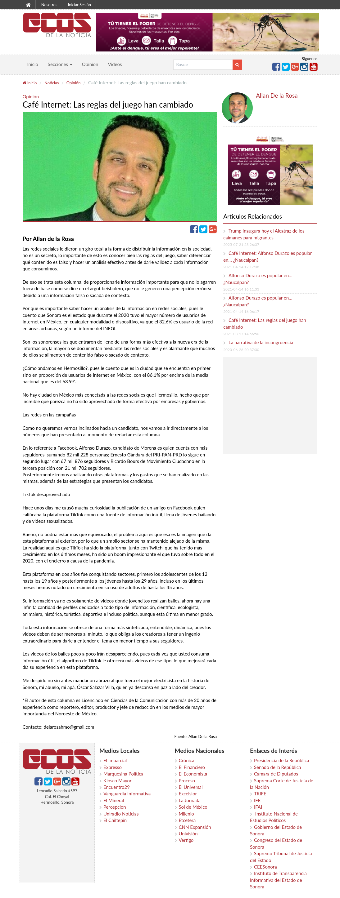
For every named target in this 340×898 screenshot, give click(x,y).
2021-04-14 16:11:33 (241, 289)
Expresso (112, 767)
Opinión (73, 82)
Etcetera (187, 820)
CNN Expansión (195, 827)
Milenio (186, 813)
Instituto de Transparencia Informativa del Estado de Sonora (278, 879)
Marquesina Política (123, 773)
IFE (257, 800)
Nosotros (49, 4)
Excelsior (188, 793)
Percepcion (114, 807)
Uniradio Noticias (120, 813)
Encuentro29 (116, 787)
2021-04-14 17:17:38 (241, 267)
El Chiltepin (115, 820)
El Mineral (113, 800)
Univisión (188, 833)
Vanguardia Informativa (127, 793)
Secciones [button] (60, 64)
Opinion (90, 64)
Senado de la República (277, 767)
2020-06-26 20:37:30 (241, 349)
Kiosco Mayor (117, 780)
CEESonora (265, 866)
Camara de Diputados (276, 773)
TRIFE (260, 793)
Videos (115, 64)
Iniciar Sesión (79, 4)
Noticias (51, 82)
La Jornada (190, 800)
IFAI (258, 807)
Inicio (32, 64)
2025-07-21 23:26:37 (241, 244)
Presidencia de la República (281, 760)
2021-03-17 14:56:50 (241, 333)
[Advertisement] (277, 405)
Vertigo (186, 840)
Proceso (187, 780)
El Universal (191, 787)
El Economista (193, 773)
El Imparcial (115, 760)
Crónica (186, 760)
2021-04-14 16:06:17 (241, 311)
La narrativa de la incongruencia (261, 342)
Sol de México (193, 807)
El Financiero (192, 767)
